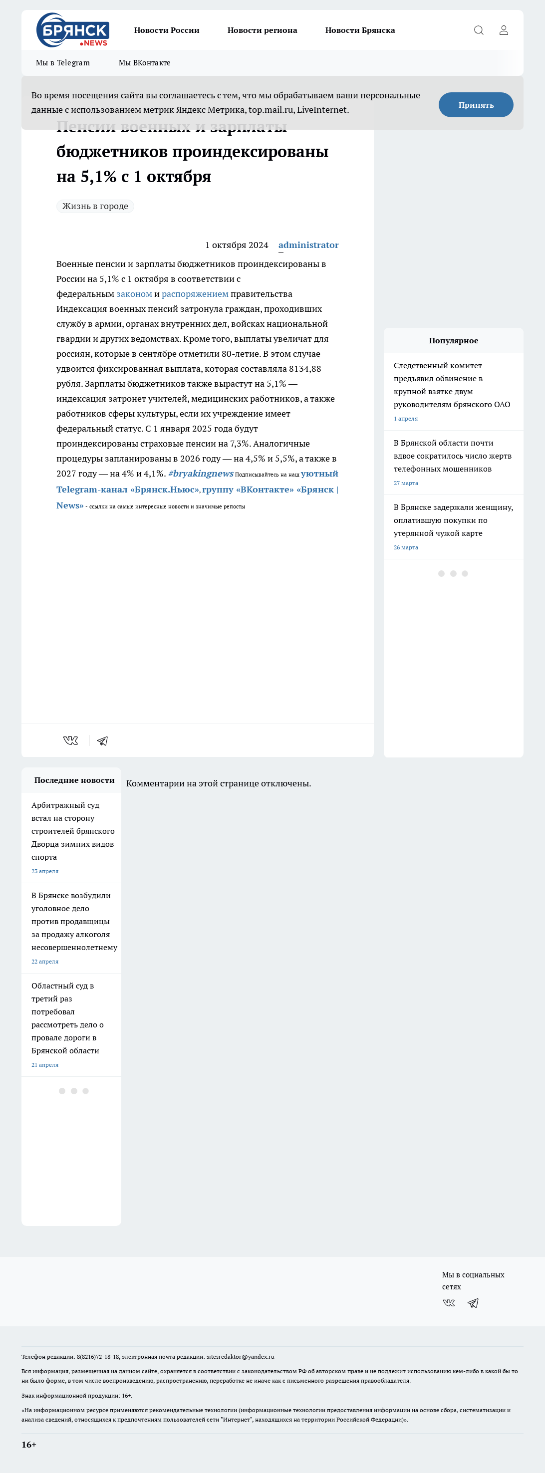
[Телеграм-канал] (473, 1303)
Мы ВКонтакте (145, 62)
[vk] (71, 740)
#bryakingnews (200, 473)
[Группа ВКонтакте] (448, 1303)
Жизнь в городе (95, 206)
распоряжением (195, 293)
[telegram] (106, 740)
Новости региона (262, 30)
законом (134, 293)
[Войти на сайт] (504, 30)
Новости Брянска (360, 30)
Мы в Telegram (63, 62)
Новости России (167, 30)
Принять (476, 105)
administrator (308, 244)
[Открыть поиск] (479, 30)
